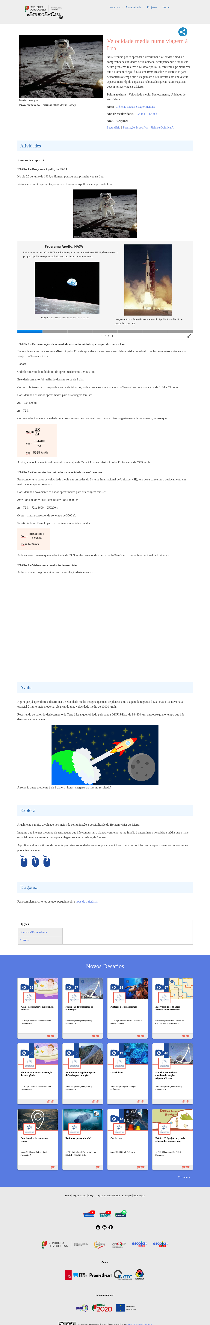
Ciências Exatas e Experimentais (135, 106)
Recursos (114, 7)
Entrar (166, 7)
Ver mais (183, 1176)
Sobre (68, 1195)
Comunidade (133, 7)
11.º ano (152, 113)
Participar (127, 1195)
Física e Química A (162, 127)
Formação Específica (135, 127)
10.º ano (140, 113)
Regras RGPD (79, 1195)
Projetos (152, 7)
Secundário (113, 127)
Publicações (139, 1195)
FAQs (91, 1195)
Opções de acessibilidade (108, 1195)
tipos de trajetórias (87, 901)
